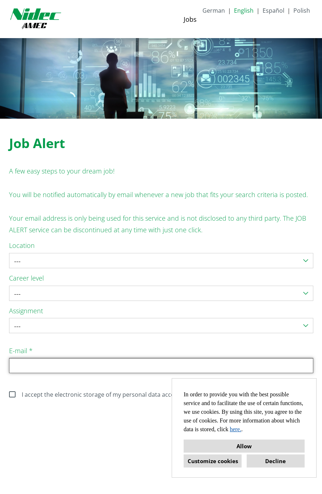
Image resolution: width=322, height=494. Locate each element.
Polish (301, 11)
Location (22, 245)
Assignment (26, 310)
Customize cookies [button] (213, 461)
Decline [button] (275, 461)
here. (236, 429)
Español (273, 11)
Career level (26, 278)
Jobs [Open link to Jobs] (190, 19)
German (213, 11)
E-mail (21, 350)
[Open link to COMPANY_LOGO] (35, 19)
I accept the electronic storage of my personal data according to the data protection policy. (139, 394)
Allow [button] (244, 446)
